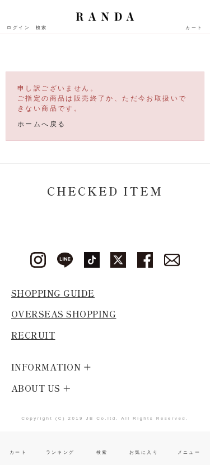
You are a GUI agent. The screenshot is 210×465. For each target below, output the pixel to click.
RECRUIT (33, 335)
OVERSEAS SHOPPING (63, 314)
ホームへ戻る (41, 124)
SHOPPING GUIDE (53, 293)
